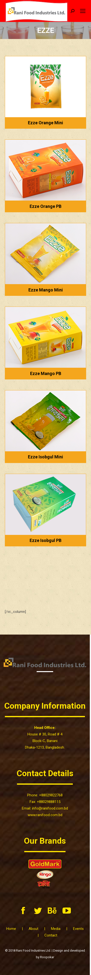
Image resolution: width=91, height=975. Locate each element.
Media (55, 929)
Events (78, 929)
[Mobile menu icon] (82, 11)
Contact (50, 935)
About (33, 929)
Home (11, 929)
